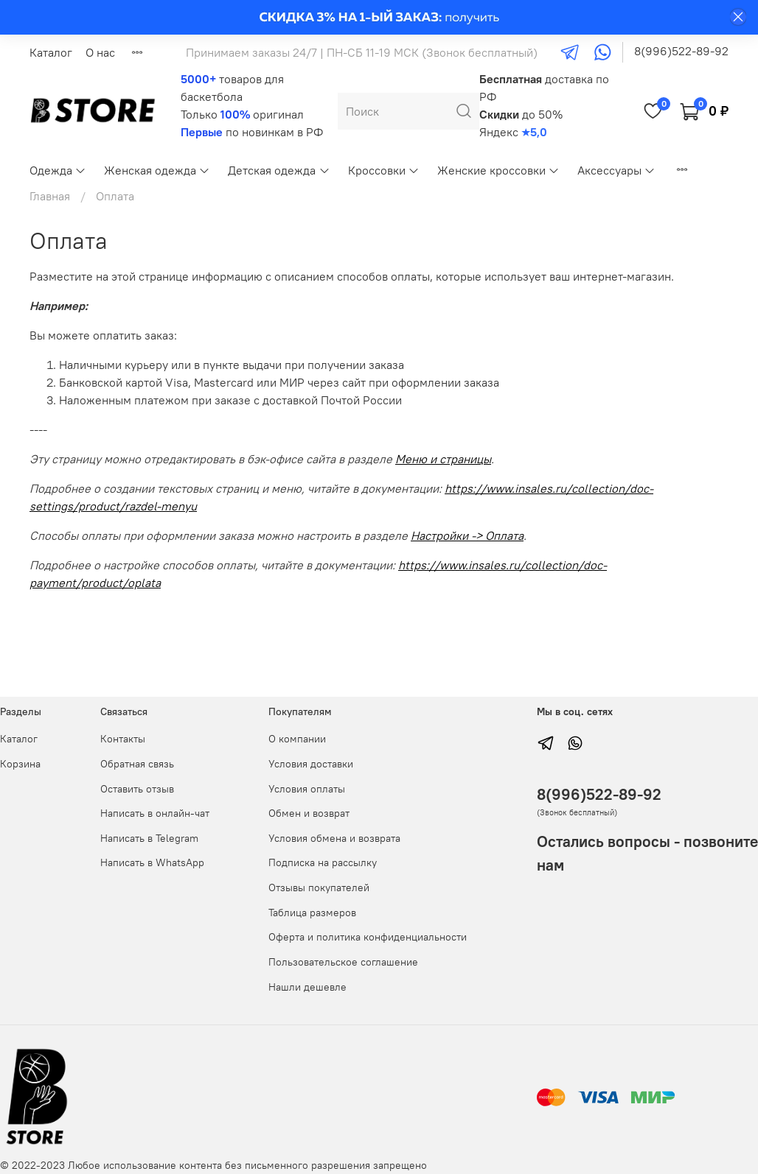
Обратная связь (137, 763)
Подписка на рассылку (322, 862)
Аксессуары (616, 170)
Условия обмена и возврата (334, 838)
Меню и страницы (443, 458)
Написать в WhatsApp (152, 862)
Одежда (57, 170)
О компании (297, 738)
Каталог (50, 52)
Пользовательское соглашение (343, 962)
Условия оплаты (306, 788)
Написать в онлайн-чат (154, 813)
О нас (100, 52)
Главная (49, 196)
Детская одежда (279, 170)
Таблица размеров (312, 912)
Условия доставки (310, 763)
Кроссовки (384, 170)
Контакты (122, 738)
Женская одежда (157, 170)
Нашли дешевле (307, 987)
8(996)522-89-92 (681, 50)
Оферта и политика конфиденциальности (367, 936)
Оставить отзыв (137, 788)
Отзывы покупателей (318, 887)
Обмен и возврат (309, 813)
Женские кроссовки (498, 170)
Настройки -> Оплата (467, 535)
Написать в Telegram (149, 838)
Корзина (20, 763)
